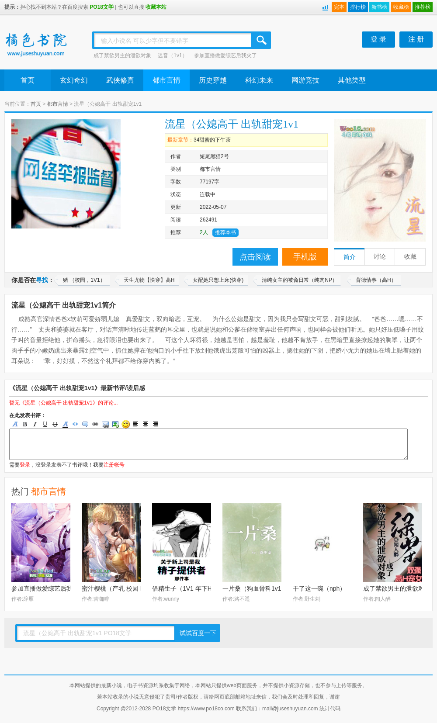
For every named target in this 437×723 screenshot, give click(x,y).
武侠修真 (120, 80)
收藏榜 (401, 7)
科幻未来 (259, 80)
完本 (339, 7)
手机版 (305, 257)
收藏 (410, 256)
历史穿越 (213, 80)
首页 (28, 80)
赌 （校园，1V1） (84, 280)
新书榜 (379, 7)
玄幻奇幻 (74, 80)
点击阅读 (255, 257)
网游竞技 (305, 80)
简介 (349, 257)
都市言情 (166, 80)
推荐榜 (422, 7)
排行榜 (358, 7)
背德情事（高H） (376, 280)
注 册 (416, 39)
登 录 (378, 39)
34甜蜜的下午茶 (212, 140)
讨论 (380, 256)
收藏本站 (156, 7)
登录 (25, 465)
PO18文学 (102, 7)
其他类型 (352, 80)
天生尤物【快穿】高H (149, 280)
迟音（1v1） (172, 55)
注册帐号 (114, 465)
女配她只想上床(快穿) (218, 280)
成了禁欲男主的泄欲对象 (122, 55)
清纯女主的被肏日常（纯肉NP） (299, 280)
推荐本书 (225, 232)
